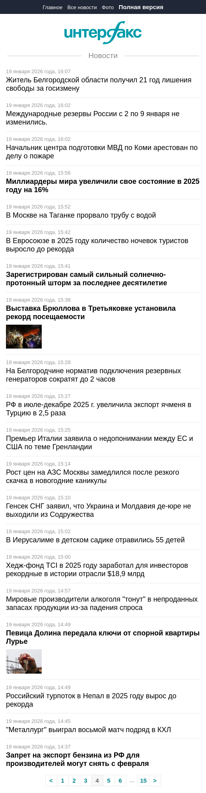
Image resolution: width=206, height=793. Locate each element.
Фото (108, 7)
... (131, 780)
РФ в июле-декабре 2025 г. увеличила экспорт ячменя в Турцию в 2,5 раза (98, 409)
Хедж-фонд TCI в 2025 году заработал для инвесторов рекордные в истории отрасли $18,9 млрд (97, 569)
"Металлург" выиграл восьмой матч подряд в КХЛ (88, 730)
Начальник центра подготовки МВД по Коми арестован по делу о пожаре (102, 152)
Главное (52, 7)
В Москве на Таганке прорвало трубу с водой (81, 215)
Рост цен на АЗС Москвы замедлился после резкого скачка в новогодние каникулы (92, 476)
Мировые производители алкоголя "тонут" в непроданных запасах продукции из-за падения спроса (102, 603)
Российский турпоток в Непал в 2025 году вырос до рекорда (91, 700)
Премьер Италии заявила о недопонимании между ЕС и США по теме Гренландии (99, 442)
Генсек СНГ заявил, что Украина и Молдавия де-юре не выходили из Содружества (98, 510)
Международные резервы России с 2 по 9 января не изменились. (92, 118)
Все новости (82, 7)
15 (143, 780)
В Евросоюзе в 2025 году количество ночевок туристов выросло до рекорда (97, 245)
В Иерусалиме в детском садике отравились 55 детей (95, 540)
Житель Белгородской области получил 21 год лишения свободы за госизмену (98, 84)
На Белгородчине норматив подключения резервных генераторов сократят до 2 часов (93, 375)
